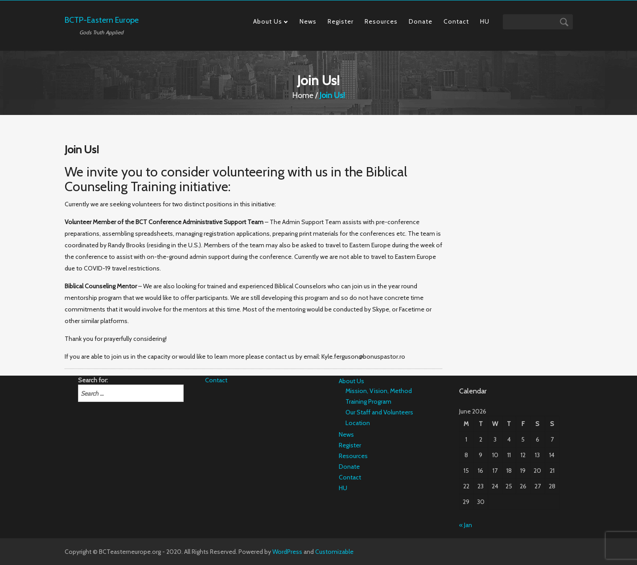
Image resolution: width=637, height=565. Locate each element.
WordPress (287, 552)
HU (484, 21)
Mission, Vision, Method (378, 391)
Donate (420, 21)
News (308, 21)
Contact (456, 21)
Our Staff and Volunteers (379, 412)
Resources (381, 21)
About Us (267, 21)
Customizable (334, 552)
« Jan (465, 525)
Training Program (368, 401)
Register (340, 21)
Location (357, 423)
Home (302, 95)
